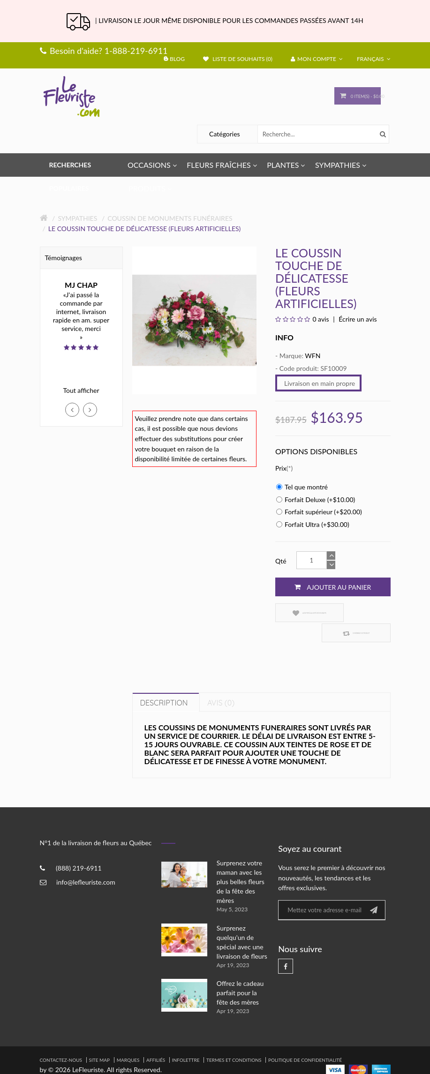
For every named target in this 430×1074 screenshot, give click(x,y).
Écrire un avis (357, 319)
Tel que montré (302, 487)
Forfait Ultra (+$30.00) (312, 524)
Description (164, 682)
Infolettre (186, 1040)
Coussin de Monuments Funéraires (169, 218)
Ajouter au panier (332, 587)
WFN (312, 356)
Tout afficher (81, 390)
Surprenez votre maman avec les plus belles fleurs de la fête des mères (240, 861)
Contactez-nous (61, 1040)
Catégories (224, 134)
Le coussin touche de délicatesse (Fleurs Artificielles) (144, 229)
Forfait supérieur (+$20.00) (319, 512)
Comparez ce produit (361, 613)
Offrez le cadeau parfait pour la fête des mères (240, 972)
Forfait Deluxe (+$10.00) (315, 499)
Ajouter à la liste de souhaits (301, 613)
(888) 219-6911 (78, 847)
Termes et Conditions (233, 1040)
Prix (281, 468)
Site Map (99, 1040)
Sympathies (77, 218)
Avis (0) (220, 682)
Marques (128, 1040)
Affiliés (155, 1040)
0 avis (320, 319)
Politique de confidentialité (305, 1040)
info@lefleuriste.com (85, 861)
